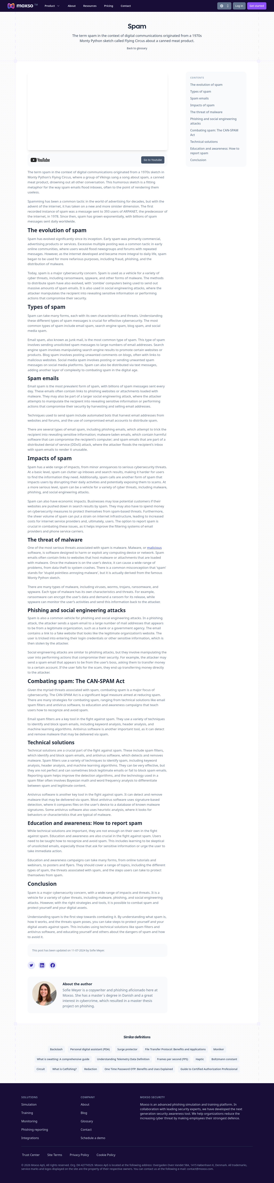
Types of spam (200, 91)
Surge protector (127, 1049)
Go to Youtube (153, 160)
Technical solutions (204, 142)
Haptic (200, 1059)
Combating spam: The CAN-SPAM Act (214, 132)
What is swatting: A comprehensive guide (63, 1059)
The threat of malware (206, 112)
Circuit (41, 1069)
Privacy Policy (79, 1155)
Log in (239, 6)
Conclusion (198, 160)
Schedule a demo (93, 1138)
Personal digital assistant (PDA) (90, 1049)
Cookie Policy (106, 1155)
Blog (84, 1113)
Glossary (87, 1121)
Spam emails (199, 98)
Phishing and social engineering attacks (213, 121)
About (72, 6)
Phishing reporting (34, 1129)
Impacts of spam (202, 105)
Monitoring (29, 1121)
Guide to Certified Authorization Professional (208, 1069)
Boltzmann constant (224, 1059)
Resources (90, 6)
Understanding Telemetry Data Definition (123, 1059)
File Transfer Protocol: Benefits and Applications (175, 1049)
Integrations (30, 1138)
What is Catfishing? (64, 1069)
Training (27, 1113)
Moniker (218, 1049)
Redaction (90, 1069)
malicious (154, 547)
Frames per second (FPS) (172, 1059)
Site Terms (54, 1155)
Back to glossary (137, 48)
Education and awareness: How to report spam (214, 150)
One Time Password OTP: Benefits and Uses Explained (139, 1069)
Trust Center (31, 1155)
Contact (126, 6)
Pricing (108, 6)
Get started (257, 6)
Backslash (56, 1049)
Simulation (29, 1104)
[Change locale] (224, 6)
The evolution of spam (206, 85)
